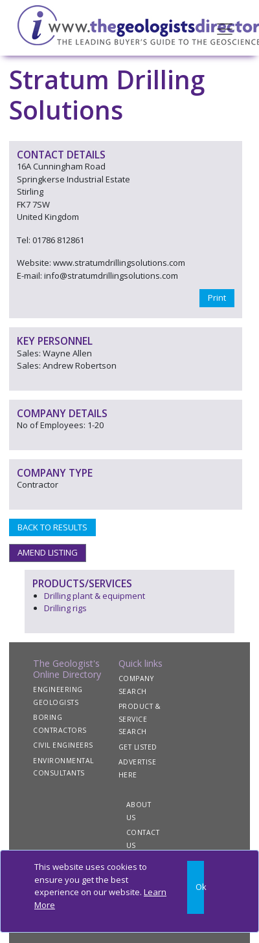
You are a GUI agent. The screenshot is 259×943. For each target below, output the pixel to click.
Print (217, 297)
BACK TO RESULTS (52, 527)
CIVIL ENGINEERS (63, 745)
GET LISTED (137, 747)
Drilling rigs (65, 608)
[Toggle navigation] (224, 28)
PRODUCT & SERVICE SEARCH (139, 719)
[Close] (195, 887)
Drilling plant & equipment (94, 596)
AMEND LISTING (47, 552)
